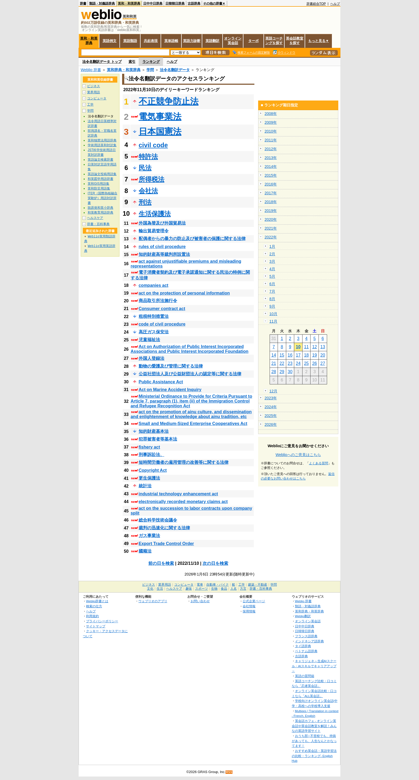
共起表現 (151, 41)
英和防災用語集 (99, 188)
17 (298, 355)
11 (306, 347)
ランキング (151, 62)
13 (322, 347)
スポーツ (201, 588)
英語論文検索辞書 (100, 159)
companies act (153, 285)
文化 (150, 588)
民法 (145, 167)
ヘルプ (335, 4)
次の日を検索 (215, 563)
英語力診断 (191, 41)
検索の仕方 (94, 606)
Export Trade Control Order (166, 543)
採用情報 (249, 611)
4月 (272, 269)
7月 (272, 291)
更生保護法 (149, 478)
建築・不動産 (257, 584)
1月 (272, 246)
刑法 (145, 202)
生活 (160, 588)
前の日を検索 (161, 563)
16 (290, 355)
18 (306, 355)
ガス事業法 (149, 535)
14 (273, 355)
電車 (200, 584)
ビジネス (93, 86)
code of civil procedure (162, 324)
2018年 (271, 202)
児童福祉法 (149, 339)
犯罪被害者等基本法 (158, 439)
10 (298, 347)
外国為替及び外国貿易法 (162, 223)
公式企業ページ (254, 601)
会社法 (148, 190)
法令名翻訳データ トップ (102, 62)
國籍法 (145, 551)
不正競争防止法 (169, 101)
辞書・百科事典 (98, 224)
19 (314, 355)
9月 (272, 306)
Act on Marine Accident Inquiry (170, 389)
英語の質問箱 (304, 676)
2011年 (271, 140)
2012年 (271, 149)
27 (322, 363)
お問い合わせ (200, 601)
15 (282, 355)
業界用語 (93, 92)
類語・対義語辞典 (102, 3)
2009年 (271, 122)
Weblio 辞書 (91, 70)
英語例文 (110, 41)
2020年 (271, 219)
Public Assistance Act (161, 382)
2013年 (271, 158)
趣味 (188, 588)
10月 (273, 314)
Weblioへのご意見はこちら (298, 455)
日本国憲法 (160, 131)
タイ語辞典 (303, 646)
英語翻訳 (212, 41)
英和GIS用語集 (98, 184)
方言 (243, 588)
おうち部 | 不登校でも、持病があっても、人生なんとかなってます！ (314, 740)
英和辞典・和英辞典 (124, 70)
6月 (272, 284)
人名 (233, 588)
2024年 (271, 407)
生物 (214, 588)
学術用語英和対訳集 (102, 145)
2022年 (271, 237)
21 (273, 363)
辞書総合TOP (316, 4)
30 (290, 371)
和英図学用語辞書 (100, 179)
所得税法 (151, 179)
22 (282, 363)
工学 (90, 104)
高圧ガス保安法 (154, 332)
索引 (132, 62)
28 (273, 371)
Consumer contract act (162, 308)
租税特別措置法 (154, 316)
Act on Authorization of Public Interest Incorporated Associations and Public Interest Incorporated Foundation (190, 349)
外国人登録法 (151, 358)
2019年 (271, 210)
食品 (224, 588)
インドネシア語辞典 (309, 641)
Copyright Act (153, 470)
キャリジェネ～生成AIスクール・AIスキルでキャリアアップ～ (314, 666)
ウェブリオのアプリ (152, 601)
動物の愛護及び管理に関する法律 (171, 366)
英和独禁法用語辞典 (102, 140)
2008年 (271, 113)
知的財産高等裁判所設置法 (164, 254)
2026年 (271, 424)
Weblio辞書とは (97, 601)
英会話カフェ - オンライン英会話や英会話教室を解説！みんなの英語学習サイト (314, 725)
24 (298, 363)
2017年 (271, 193)
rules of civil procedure (162, 246)
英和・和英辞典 (129, 3)
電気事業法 (160, 116)
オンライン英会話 (233, 40)
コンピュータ (96, 98)
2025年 (271, 416)
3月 (272, 261)
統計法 (145, 486)
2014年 (271, 166)
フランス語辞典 (306, 636)
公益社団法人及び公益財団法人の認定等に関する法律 (190, 374)
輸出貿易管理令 (154, 231)
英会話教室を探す (294, 40)
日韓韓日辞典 (175, 3)
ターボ (253, 41)
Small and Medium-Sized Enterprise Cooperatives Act (193, 423)
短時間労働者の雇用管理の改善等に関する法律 (183, 462)
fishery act (149, 447)
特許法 (148, 156)
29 (282, 371)
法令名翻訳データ (175, 70)
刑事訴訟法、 (151, 454)
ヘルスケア (95, 218)
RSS (229, 772)
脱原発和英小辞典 (100, 208)
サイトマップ (95, 626)
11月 (273, 321)
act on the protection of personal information (184, 293)
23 (290, 363)
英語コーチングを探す (274, 40)
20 (322, 355)
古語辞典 (194, 3)
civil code (153, 145)
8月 (272, 299)
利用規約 (92, 616)
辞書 (83, 3)
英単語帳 (171, 41)
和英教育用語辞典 (100, 212)
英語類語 (130, 41)
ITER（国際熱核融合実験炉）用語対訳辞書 (102, 198)
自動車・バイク (217, 584)
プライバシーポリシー (102, 621)
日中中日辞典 (152, 3)
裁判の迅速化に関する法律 (164, 528)
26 (314, 363)
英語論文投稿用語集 (102, 174)
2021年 (271, 228)
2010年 (271, 131)
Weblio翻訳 (303, 616)
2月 (272, 254)
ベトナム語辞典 (306, 651)
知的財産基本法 (154, 431)
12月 (273, 391)
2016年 (271, 184)
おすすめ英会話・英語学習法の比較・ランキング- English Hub (314, 755)
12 (314, 347)
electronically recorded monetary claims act (183, 501)
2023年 (271, 398)
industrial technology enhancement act (178, 494)
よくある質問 (318, 463)
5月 (272, 276)
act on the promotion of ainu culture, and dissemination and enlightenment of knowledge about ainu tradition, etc (191, 414)
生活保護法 (155, 213)
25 (306, 363)
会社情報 (249, 606)
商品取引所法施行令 (158, 300)
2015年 (271, 175)
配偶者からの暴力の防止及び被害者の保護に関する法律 (192, 238)
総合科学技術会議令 (158, 520)
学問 (150, 70)
